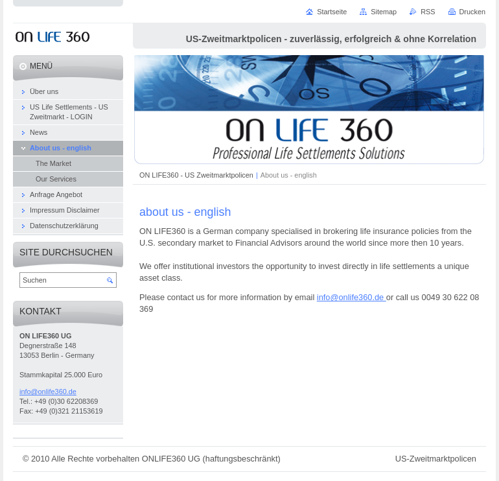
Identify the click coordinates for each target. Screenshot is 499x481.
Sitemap (384, 12)
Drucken (472, 12)
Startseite (332, 12)
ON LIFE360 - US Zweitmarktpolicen (196, 175)
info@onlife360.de (351, 297)
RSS (428, 12)
